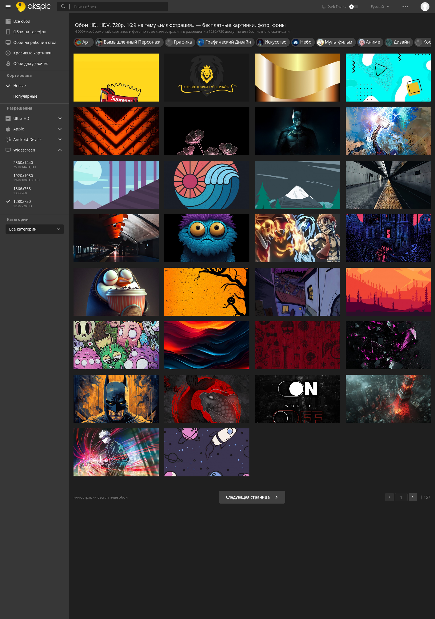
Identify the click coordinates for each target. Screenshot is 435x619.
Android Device (24, 139)
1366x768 (22, 188)
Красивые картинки (29, 52)
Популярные (25, 96)
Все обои (18, 21)
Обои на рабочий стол (31, 42)
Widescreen (20, 150)
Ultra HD (17, 118)
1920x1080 (23, 175)
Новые (19, 85)
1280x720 (41, 201)
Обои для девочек (27, 63)
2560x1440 (23, 162)
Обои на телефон (26, 31)
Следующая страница (252, 497)
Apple (15, 129)
